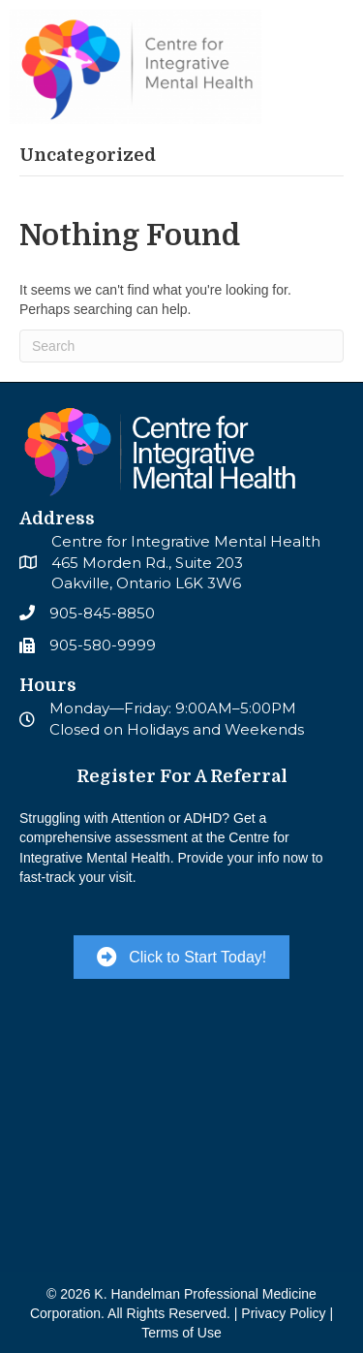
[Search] (181, 346)
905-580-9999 (102, 645)
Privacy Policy (283, 1313)
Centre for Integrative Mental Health (185, 541)
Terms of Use (181, 1332)
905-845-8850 (102, 613)
